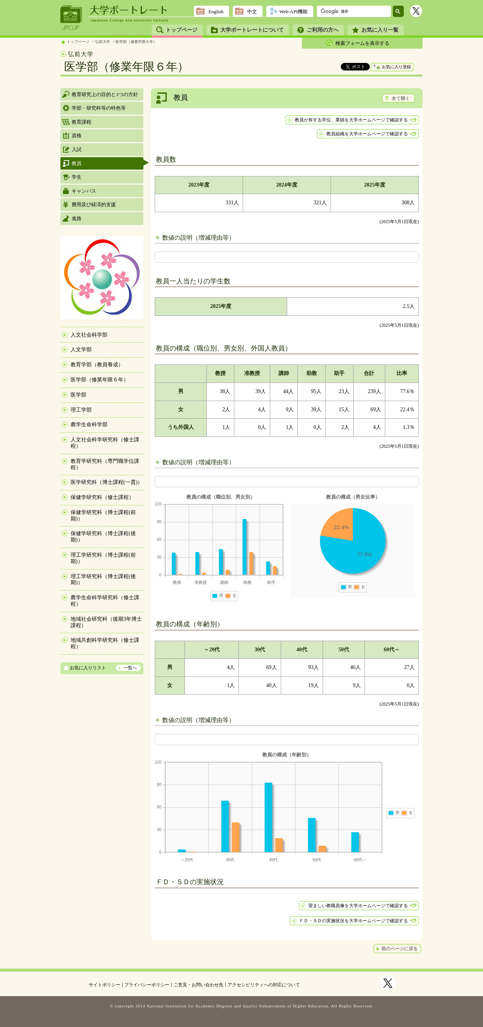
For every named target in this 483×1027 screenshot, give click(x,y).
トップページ (181, 30)
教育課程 (81, 122)
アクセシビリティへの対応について (264, 984)
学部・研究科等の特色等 (99, 108)
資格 (77, 135)
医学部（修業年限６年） (136, 42)
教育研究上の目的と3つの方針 (105, 94)
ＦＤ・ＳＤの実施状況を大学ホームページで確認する (353, 920)
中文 (252, 11)
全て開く (401, 98)
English (215, 11)
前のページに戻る (399, 948)
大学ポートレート (129, 10)
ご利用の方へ (322, 30)
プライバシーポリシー (146, 984)
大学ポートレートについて (252, 30)
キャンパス (84, 191)
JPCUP (71, 17)
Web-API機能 (293, 11)
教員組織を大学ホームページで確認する (367, 133)
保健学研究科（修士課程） (102, 497)
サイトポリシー (104, 984)
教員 (77, 163)
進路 (77, 218)
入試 (77, 149)
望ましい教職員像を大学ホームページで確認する (358, 905)
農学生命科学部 (89, 424)
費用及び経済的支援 (94, 204)
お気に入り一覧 (379, 30)
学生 (77, 177)
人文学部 (81, 349)
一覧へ (130, 667)
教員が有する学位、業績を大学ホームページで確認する (351, 119)
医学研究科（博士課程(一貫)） (107, 482)
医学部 (78, 395)
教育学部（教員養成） (97, 364)
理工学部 (81, 410)
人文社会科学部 (89, 335)
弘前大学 (102, 42)
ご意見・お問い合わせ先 (198, 984)
